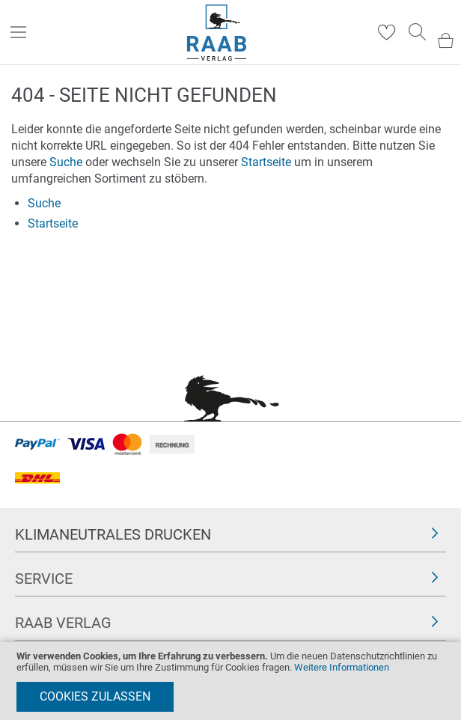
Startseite (266, 162)
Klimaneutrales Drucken (113, 534)
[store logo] (216, 32)
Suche (65, 162)
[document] (230, 681)
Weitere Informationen (341, 667)
